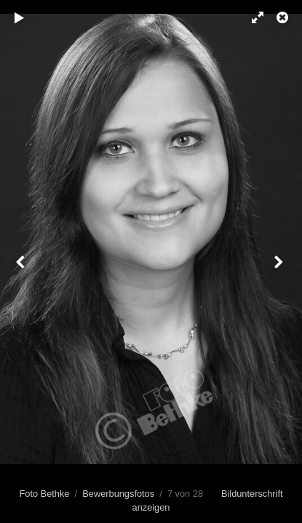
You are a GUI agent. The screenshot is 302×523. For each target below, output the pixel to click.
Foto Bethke (44, 493)
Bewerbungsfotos (118, 493)
